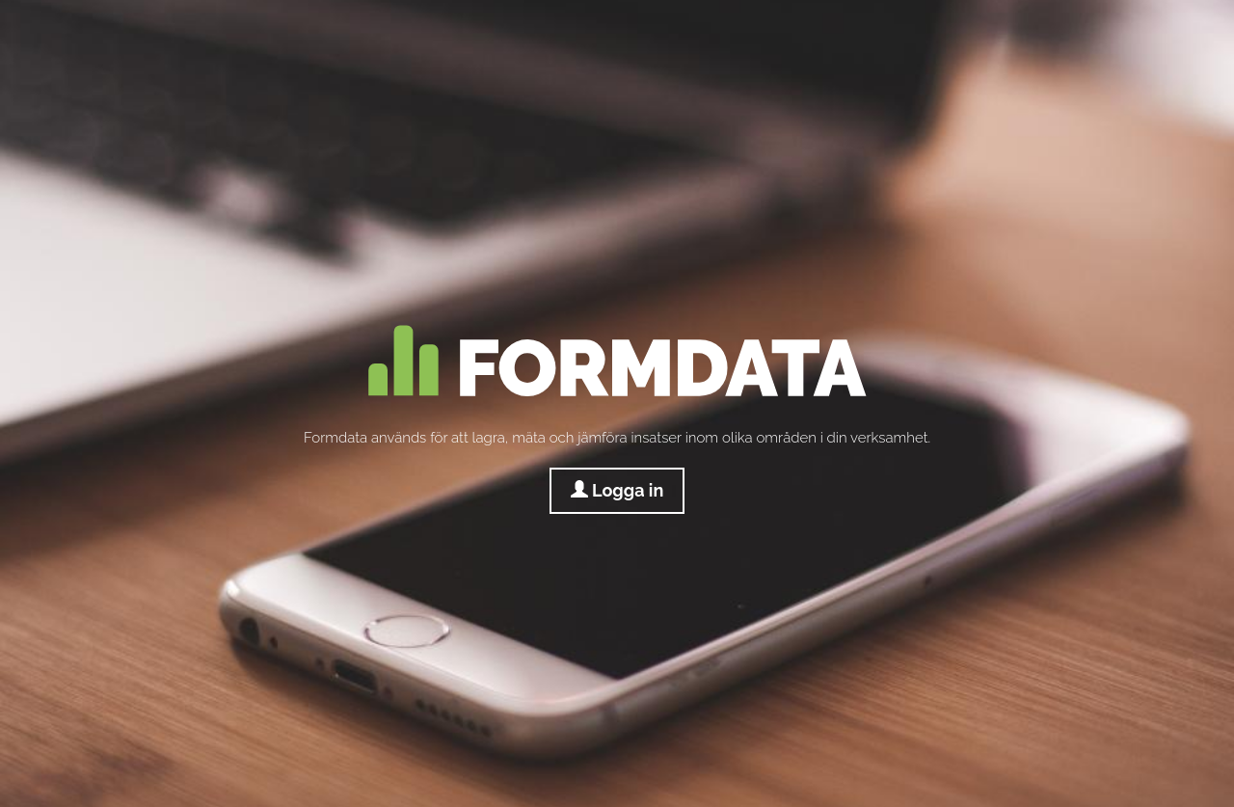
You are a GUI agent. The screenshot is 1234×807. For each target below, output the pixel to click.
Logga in (617, 490)
